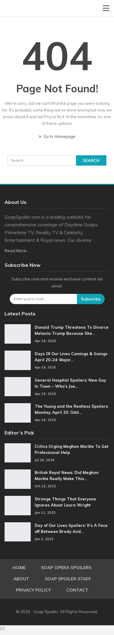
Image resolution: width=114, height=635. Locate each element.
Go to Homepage (57, 136)
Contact (77, 590)
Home (19, 567)
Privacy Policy (33, 590)
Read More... (17, 250)
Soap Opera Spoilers (66, 567)
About (21, 579)
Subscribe (91, 299)
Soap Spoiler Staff (68, 579)
